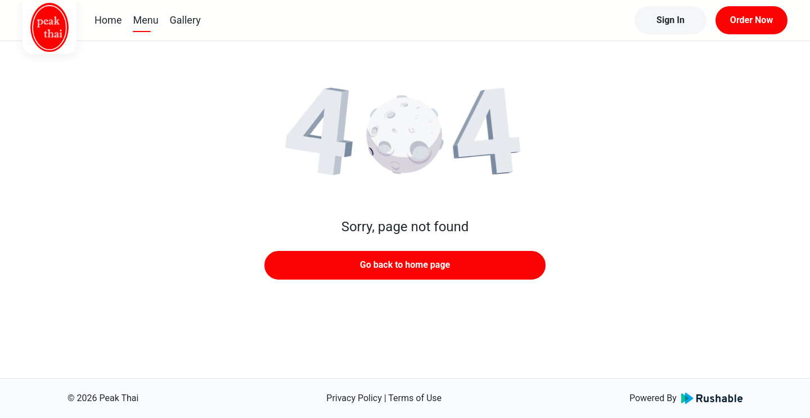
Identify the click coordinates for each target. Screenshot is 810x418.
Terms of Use (415, 398)
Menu (145, 20)
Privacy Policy (354, 398)
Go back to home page (405, 264)
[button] (405, 135)
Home (108, 20)
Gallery (185, 20)
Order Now (751, 20)
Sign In (670, 20)
